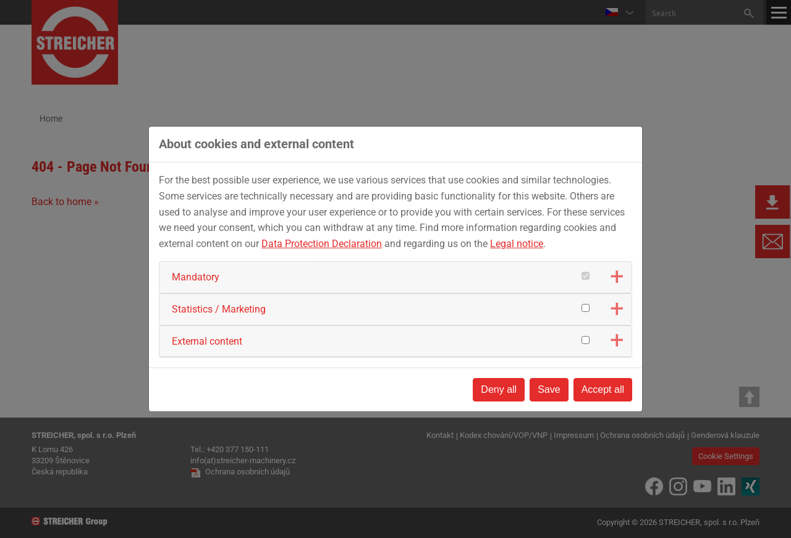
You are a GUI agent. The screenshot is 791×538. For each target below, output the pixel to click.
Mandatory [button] (195, 277)
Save (549, 389)
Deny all (499, 389)
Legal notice (516, 244)
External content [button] (207, 341)
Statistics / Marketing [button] (219, 309)
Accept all (603, 389)
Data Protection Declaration (321, 244)
